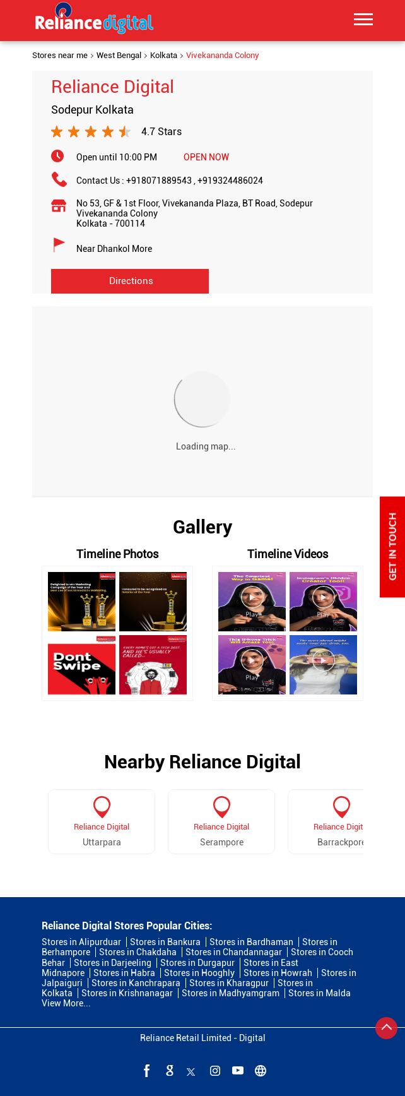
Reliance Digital (101, 826)
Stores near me (60, 55)
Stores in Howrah (278, 973)
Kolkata (163, 55)
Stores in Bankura (165, 942)
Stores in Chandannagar (233, 952)
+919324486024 (230, 181)
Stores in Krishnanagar (127, 993)
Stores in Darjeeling (112, 963)
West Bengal (119, 55)
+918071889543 (161, 181)
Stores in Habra (124, 973)
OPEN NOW (206, 157)
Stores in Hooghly (199, 973)
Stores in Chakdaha (138, 952)
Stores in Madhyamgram (230, 993)
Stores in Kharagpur (229, 983)
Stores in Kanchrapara (135, 983)
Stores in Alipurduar (81, 942)
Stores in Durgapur (197, 963)
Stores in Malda (319, 993)
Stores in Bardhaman (251, 942)
